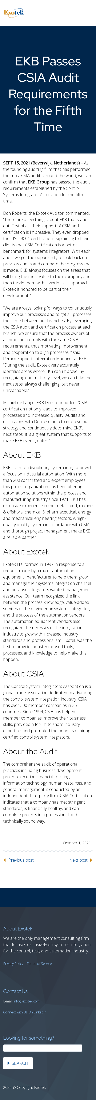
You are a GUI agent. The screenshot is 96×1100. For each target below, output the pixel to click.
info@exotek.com (26, 1001)
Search (20, 1063)
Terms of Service (39, 963)
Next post (78, 860)
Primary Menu (87, 13)
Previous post (21, 860)
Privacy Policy (13, 963)
